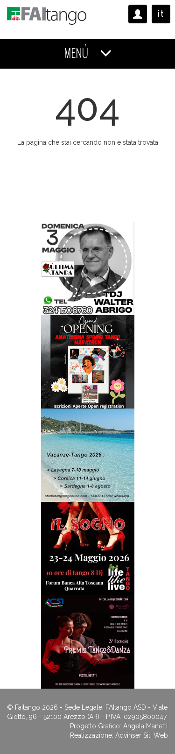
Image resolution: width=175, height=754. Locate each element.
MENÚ (88, 53)
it (161, 13)
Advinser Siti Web (141, 735)
